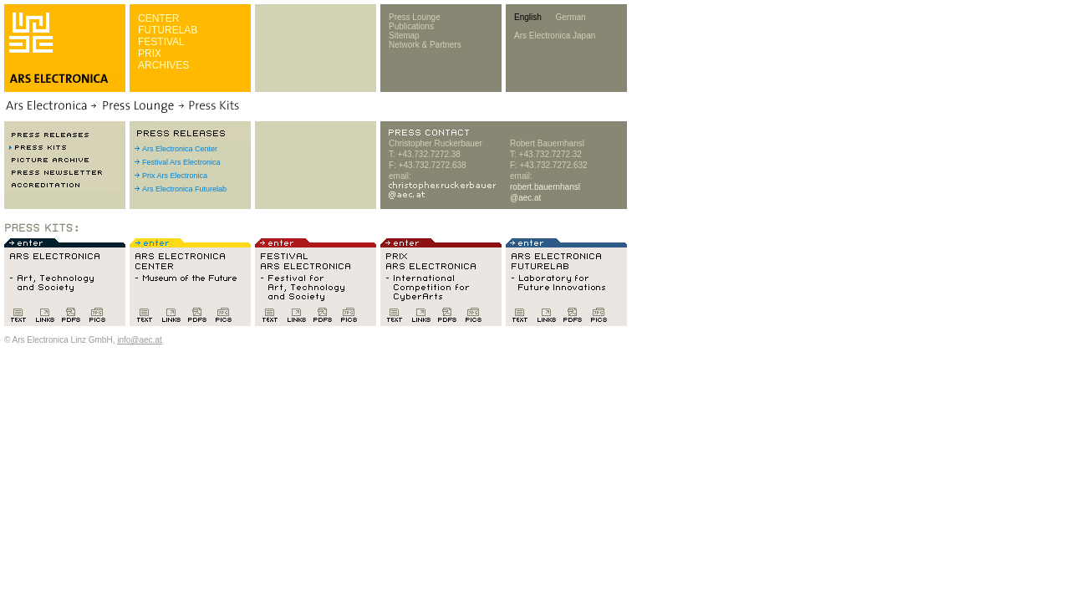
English (528, 17)
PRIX (149, 53)
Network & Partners (425, 44)
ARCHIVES (163, 65)
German (570, 17)
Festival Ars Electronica (181, 162)
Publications (411, 26)
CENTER (158, 18)
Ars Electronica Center (179, 149)
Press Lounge (415, 17)
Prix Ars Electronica (174, 175)
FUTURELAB (167, 30)
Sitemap (404, 35)
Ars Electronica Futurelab (184, 189)
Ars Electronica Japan (554, 35)
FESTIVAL (161, 42)
